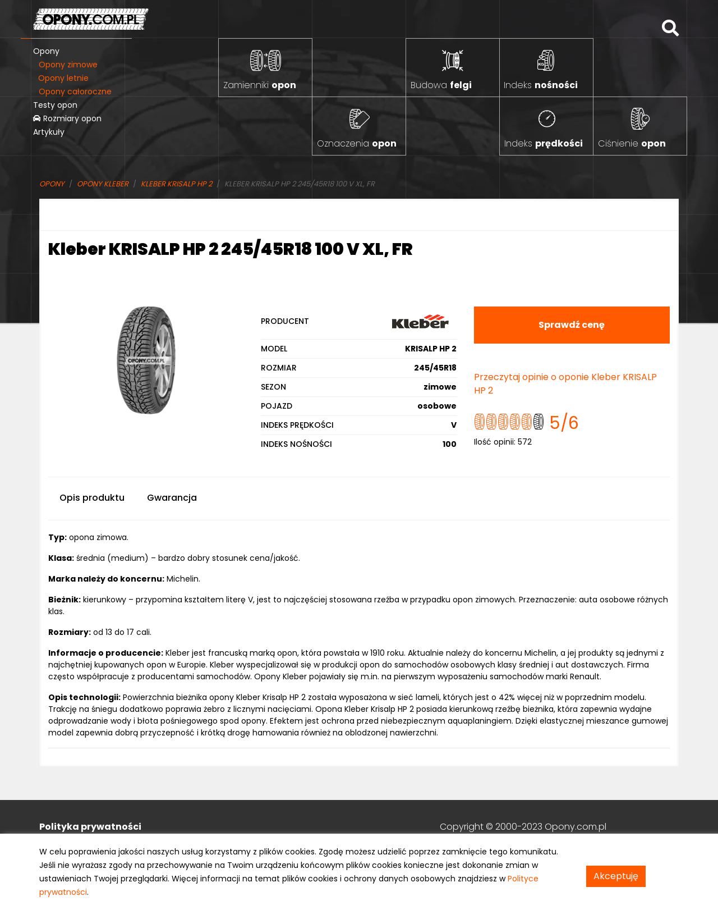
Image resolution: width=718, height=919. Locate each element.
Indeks (541, 85)
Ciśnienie (632, 143)
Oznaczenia (357, 143)
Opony (46, 51)
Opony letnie (63, 78)
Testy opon (55, 105)
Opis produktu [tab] (92, 497)
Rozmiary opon (67, 118)
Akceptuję (615, 876)
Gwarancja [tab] (172, 497)
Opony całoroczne (75, 91)
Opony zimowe (68, 64)
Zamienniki (259, 85)
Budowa (441, 85)
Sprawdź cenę (571, 324)
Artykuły (49, 132)
